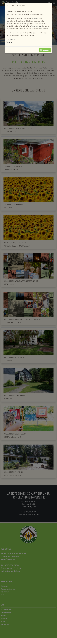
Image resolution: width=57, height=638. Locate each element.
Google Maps (35, 18)
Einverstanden (44, 50)
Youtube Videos (36, 26)
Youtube (9, 42)
